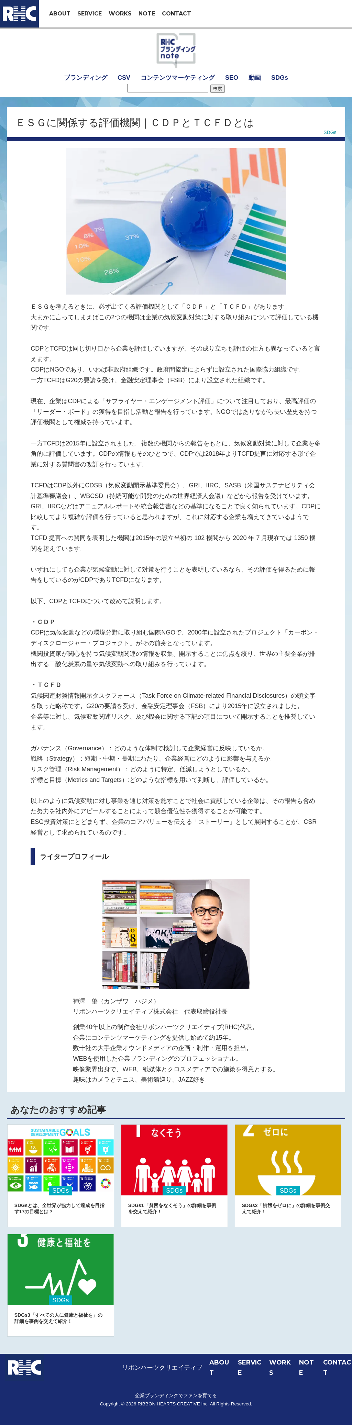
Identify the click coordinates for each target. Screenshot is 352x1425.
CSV (124, 77)
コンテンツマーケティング (178, 77)
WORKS (120, 13)
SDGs (279, 77)
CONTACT (176, 13)
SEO (231, 77)
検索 (217, 88)
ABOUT (59, 13)
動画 (255, 77)
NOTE (147, 13)
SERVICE (89, 13)
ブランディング (85, 77)
